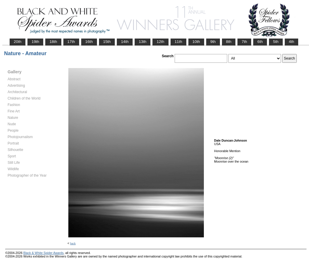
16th (89, 41)
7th (244, 41)
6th (260, 41)
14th (125, 41)
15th (107, 41)
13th (143, 41)
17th (71, 41)
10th (196, 41)
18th (53, 41)
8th (229, 41)
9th (213, 41)
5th (276, 41)
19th (35, 41)
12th (160, 41)
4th (292, 41)
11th (178, 41)
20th (18, 41)
